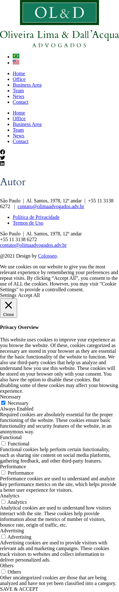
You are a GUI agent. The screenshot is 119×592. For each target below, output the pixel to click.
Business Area (27, 85)
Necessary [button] (10, 396)
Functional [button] (11, 437)
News (18, 96)
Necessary (18, 403)
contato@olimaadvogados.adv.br (50, 206)
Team (18, 90)
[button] (59, 152)
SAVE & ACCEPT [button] (19, 589)
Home (19, 73)
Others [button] (7, 565)
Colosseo (47, 256)
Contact (21, 102)
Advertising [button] (12, 530)
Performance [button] (13, 466)
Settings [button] (8, 295)
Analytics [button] (9, 495)
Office (19, 79)
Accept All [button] (29, 295)
